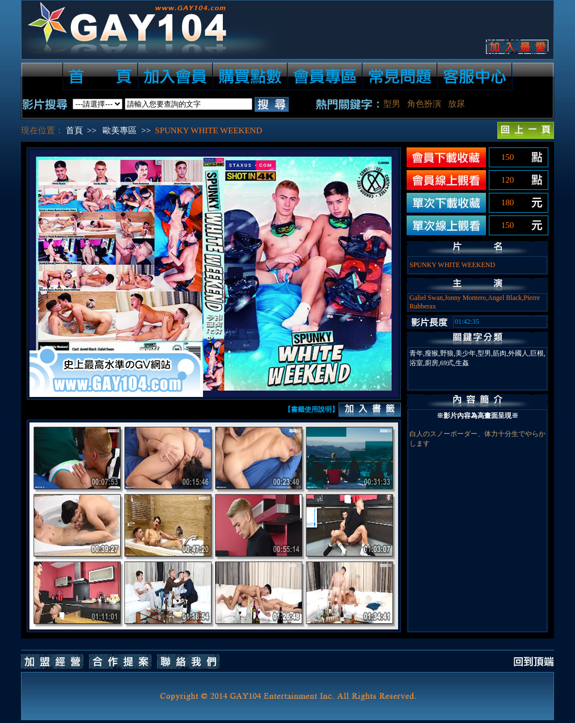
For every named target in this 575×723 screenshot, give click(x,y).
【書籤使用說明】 (311, 409)
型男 (391, 103)
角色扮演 (424, 103)
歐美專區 (120, 130)
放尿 (456, 103)
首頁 (74, 130)
